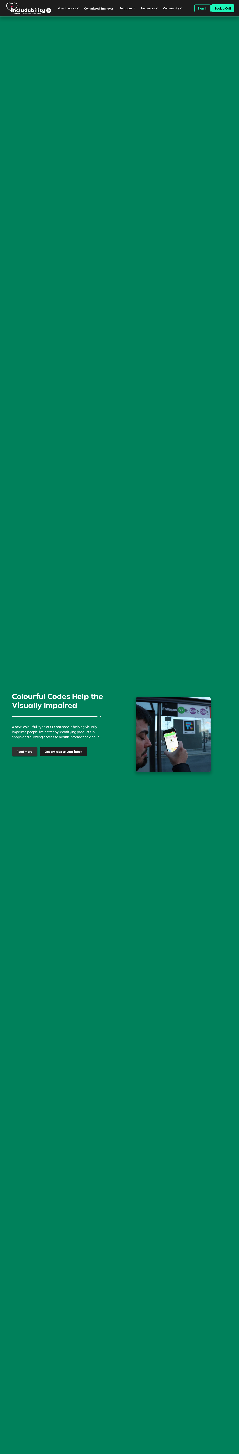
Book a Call (223, 8)
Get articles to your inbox (64, 751)
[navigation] (28, 8)
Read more (24, 751)
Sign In (202, 8)
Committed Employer (99, 8)
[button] (69, 8)
